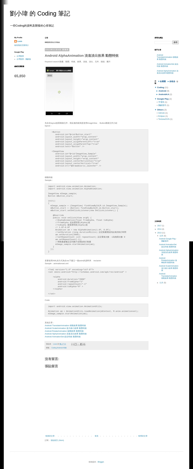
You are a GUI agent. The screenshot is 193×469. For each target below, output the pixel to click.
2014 (159, 229)
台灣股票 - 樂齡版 (24, 59)
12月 (162, 236)
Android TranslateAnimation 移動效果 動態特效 (65, 325)
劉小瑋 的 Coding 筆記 (40, 13)
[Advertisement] (167, 170)
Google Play (163, 99)
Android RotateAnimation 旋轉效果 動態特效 (64, 331)
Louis (19, 41)
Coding (161, 87)
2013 (159, 233)
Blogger (101, 462)
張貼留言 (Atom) (57, 440)
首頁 (96, 436)
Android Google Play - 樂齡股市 (168, 240)
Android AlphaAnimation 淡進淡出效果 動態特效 (66, 334)
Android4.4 (164, 94)
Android (162, 91)
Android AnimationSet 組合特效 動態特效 (63, 336)
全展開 (163, 81)
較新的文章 (50, 436)
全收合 (172, 81)
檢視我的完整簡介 (21, 45)
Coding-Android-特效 (59, 348)
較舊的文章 (142, 436)
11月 (162, 283)
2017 (159, 226)
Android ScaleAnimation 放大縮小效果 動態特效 (66, 328)
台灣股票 (20, 56)
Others (160, 110)
